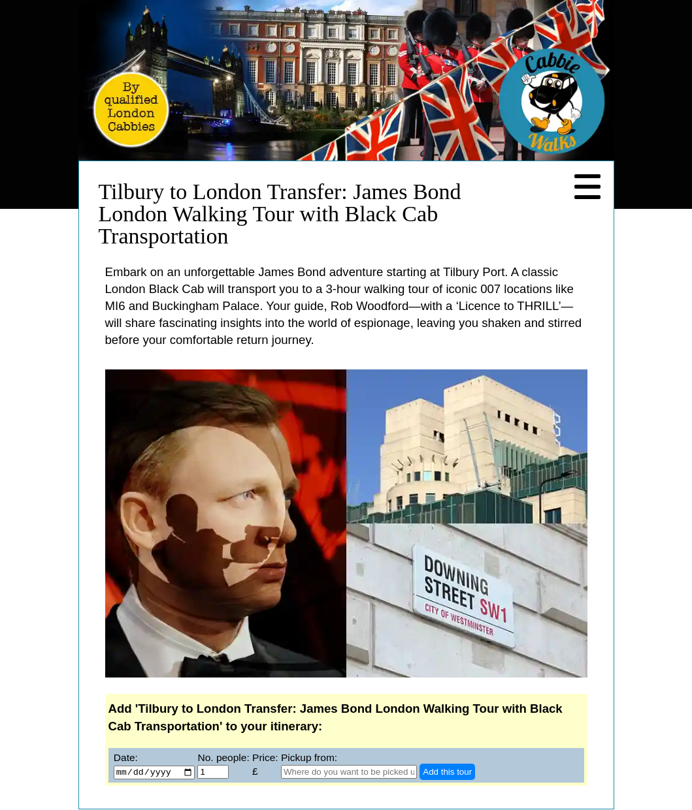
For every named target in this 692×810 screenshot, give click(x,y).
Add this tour (447, 772)
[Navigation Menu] (587, 187)
